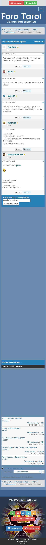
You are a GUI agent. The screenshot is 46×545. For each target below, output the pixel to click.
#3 (43, 102)
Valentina (5, 449)
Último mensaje (32, 423)
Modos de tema (39, 42)
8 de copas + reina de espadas (13, 438)
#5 (43, 161)
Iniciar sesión (16, 3)
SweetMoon (6, 421)
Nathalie (41, 452)
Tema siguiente (22, 197)
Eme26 (4, 430)
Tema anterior (9, 197)
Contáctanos (14, 528)
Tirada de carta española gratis (23, 536)
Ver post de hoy (23, 507)
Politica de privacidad (23, 533)
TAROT (35, 30)
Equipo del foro (32, 528)
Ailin (42, 423)
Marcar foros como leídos (23, 519)
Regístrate (31, 3)
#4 (43, 129)
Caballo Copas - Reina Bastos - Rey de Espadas (19, 447)
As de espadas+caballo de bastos (14, 457)
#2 (43, 78)
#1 (43, 54)
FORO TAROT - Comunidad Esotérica (15, 30)
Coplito (4, 459)
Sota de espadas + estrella (12, 419)
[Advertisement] (23, 286)
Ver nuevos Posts (23, 504)
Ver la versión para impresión (13, 468)
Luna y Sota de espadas (11, 428)
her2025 (5, 440)
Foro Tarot (11, 539)
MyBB (26, 541)
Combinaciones (9, 32)
